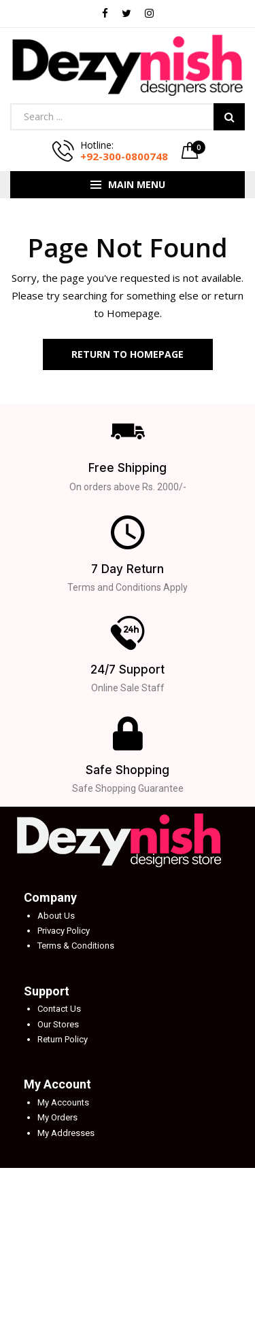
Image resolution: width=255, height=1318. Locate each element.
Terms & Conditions (75, 945)
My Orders (57, 1117)
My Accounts (63, 1102)
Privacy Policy (63, 931)
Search (229, 116)
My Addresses (66, 1133)
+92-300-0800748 (124, 156)
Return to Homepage (127, 354)
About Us (56, 916)
